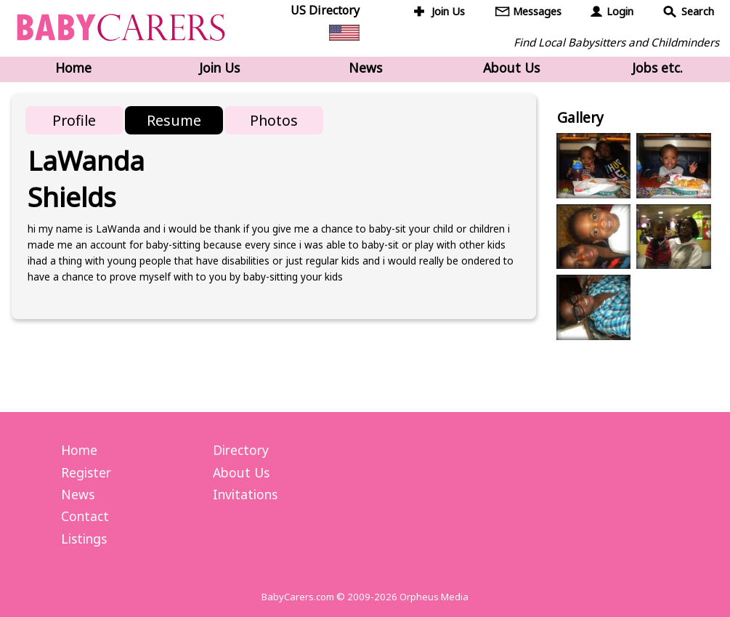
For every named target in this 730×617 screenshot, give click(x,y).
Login (620, 11)
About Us (511, 67)
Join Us (448, 11)
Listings (84, 538)
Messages (537, 11)
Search (697, 11)
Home (73, 67)
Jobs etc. (657, 67)
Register (86, 472)
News (365, 67)
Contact (85, 516)
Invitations (245, 494)
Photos (274, 120)
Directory (241, 450)
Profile (74, 120)
